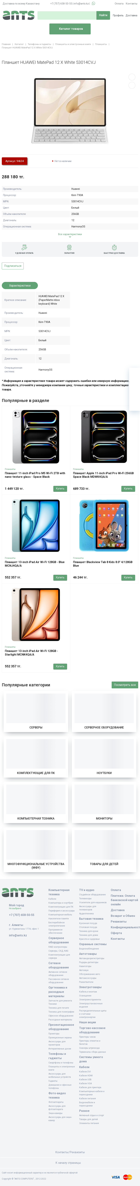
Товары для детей (104, 864)
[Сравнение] (134, 394)
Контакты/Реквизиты (70, 1152)
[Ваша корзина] (134, 373)
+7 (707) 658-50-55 (61, 3)
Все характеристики (70, 234)
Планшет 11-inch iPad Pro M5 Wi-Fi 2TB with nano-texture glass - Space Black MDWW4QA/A (35, 476)
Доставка (131, 15)
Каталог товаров (67, 29)
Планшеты (10, 469)
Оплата (119, 3)
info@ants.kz (81, 3)
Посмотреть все (125, 685)
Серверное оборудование (104, 727)
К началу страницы (70, 1162)
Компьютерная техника (35, 818)
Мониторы (104, 818)
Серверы (35, 727)
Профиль (118, 15)
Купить (60, 488)
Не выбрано (16, 908)
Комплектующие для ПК (36, 773)
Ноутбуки (104, 773)
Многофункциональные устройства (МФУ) (36, 865)
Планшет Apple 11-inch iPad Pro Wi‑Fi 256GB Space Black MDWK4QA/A (103, 474)
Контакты (131, 3)
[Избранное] (134, 383)
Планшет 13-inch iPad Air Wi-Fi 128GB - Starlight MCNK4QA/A (31, 652)
